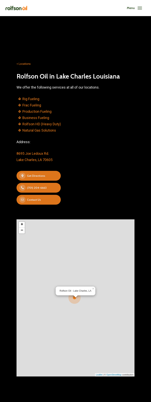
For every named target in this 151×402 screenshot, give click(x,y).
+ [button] (22, 225)
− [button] (22, 231)
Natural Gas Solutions (39, 130)
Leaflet (99, 375)
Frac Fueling (31, 105)
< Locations (24, 63)
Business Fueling (35, 118)
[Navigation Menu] (134, 8)
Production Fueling (37, 111)
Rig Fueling (30, 99)
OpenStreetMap (114, 375)
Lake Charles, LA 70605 (34, 160)
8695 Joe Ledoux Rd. (33, 153)
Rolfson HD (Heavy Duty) (41, 124)
